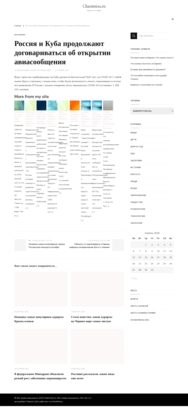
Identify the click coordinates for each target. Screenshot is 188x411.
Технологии (138, 216)
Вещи (134, 132)
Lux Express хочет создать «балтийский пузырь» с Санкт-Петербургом (85, 118)
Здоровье (136, 160)
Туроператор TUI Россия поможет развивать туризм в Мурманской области (30, 118)
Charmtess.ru (94, 6)
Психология (138, 209)
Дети (133, 139)
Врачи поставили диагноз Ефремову (62, 115)
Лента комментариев (143, 313)
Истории (136, 167)
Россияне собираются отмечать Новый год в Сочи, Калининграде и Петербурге (108, 118)
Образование (138, 195)
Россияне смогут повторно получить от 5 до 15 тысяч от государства (52, 118)
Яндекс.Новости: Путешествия (37, 70)
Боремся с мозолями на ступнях (146, 84)
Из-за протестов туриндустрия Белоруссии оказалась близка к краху (97, 118)
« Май (134, 278)
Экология (136, 223)
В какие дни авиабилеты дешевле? (148, 69)
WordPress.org (140, 320)
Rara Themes (27, 406)
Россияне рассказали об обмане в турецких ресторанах (74, 116)
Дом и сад (137, 146)
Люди (134, 181)
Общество (137, 202)
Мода (134, 188)
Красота (135, 174)
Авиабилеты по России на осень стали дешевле (19, 115)
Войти (134, 299)
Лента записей (139, 306)
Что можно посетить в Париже (146, 63)
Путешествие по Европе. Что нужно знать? (152, 57)
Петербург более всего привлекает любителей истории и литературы (41, 117)
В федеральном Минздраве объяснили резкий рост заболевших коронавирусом (39, 378)
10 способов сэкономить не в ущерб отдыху (148, 77)
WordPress (57, 406)
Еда (133, 153)
